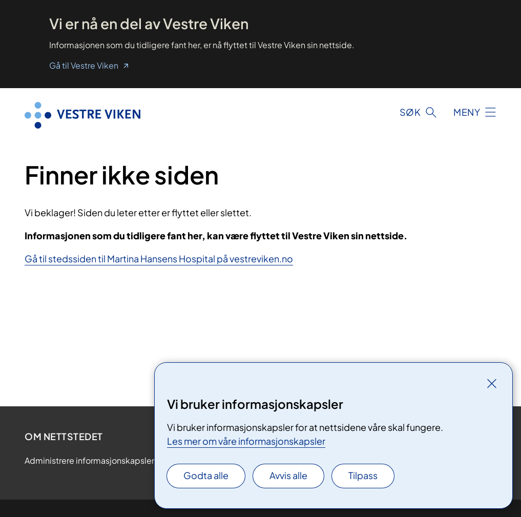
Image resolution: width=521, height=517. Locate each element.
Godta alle (205, 475)
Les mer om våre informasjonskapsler (246, 441)
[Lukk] (492, 383)
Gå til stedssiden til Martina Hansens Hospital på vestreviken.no (159, 258)
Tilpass (363, 475)
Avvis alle (288, 475)
